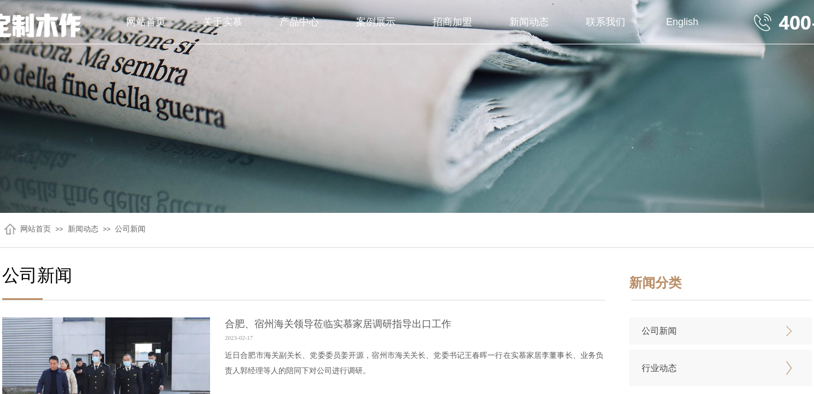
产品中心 (299, 21)
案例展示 (376, 21)
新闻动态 (529, 21)
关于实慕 (222, 21)
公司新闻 (130, 229)
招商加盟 (452, 21)
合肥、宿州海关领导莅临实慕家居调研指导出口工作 (338, 323)
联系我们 (605, 21)
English (682, 21)
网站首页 (146, 21)
